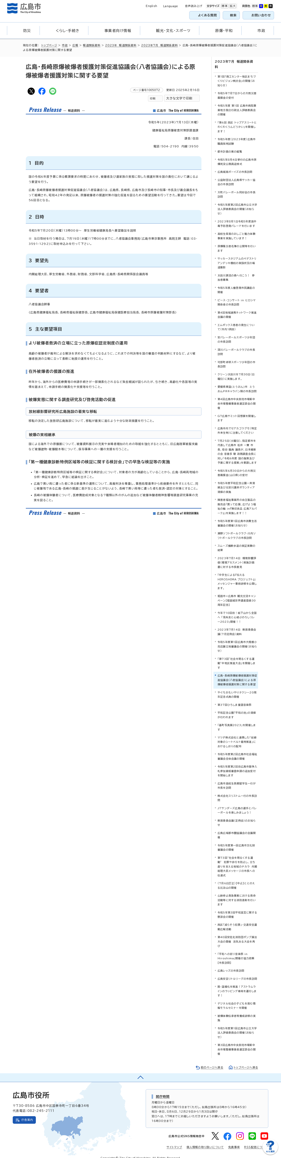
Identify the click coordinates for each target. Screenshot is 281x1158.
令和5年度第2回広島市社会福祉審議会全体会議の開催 (237, 750)
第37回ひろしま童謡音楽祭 (235, 699)
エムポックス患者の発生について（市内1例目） (236, 321)
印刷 (152, 98)
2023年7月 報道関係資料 (160, 45)
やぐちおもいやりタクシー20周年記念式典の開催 (237, 689)
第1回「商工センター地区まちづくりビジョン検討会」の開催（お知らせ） (237, 75)
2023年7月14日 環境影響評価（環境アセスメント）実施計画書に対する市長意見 (237, 557)
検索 (233, 15)
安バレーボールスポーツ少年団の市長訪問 (236, 333)
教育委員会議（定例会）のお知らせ (237, 817)
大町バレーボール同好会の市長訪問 (237, 189)
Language (170, 6)
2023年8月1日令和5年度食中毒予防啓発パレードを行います (237, 218)
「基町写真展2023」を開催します (237, 721)
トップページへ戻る (245, 1062)
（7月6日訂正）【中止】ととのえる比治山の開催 (236, 880)
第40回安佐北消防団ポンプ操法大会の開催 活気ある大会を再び (237, 936)
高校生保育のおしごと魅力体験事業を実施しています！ (236, 230)
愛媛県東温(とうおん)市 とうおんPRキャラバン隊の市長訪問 (237, 383)
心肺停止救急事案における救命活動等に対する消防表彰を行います (237, 894)
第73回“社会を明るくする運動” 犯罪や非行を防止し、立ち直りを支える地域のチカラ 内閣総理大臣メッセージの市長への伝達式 (237, 861)
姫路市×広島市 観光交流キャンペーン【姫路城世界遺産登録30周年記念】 (237, 595)
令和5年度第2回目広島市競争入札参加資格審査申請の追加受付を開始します (237, 765)
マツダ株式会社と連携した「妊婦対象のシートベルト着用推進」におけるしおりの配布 (237, 736)
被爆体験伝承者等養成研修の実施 (237, 1012)
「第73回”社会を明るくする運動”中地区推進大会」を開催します (237, 657)
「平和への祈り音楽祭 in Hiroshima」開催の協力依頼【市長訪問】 (236, 953)
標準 (224, 6)
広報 (76, 45)
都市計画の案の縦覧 (230, 146)
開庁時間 (163, 1091)
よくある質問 (207, 15)
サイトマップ (174, 1141)
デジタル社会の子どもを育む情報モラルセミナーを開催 (237, 1000)
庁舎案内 (27, 1114)
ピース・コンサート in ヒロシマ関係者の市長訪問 (237, 296)
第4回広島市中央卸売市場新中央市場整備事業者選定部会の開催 (237, 398)
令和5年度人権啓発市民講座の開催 (236, 284)
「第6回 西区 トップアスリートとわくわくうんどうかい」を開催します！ (237, 121)
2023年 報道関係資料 (121, 45)
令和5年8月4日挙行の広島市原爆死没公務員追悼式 (237, 156)
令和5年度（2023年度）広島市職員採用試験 (237, 135)
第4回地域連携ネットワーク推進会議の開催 (237, 309)
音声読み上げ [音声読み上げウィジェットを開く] (193, 6)
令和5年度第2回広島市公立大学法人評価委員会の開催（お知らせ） (237, 203)
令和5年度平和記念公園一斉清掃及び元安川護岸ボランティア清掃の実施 (236, 482)
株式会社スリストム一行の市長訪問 (237, 792)
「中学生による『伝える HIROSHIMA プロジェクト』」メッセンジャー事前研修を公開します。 (237, 576)
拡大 (232, 6)
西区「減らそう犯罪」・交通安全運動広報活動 (237, 921)
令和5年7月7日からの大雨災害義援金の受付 (237, 90)
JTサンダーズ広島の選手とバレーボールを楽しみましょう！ (237, 804)
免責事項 (234, 1141)
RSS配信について (256, 1141)
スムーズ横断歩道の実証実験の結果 (236, 542)
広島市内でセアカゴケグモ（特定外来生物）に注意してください (237, 424)
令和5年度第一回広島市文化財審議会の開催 (236, 841)
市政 (65, 45)
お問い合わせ (261, 15)
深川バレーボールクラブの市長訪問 (236, 346)
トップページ (49, 45)
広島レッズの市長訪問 (231, 965)
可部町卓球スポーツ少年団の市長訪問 (236, 358)
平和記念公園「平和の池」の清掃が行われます (237, 709)
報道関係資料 (92, 45)
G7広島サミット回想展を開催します (237, 412)
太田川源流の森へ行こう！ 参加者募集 (236, 272)
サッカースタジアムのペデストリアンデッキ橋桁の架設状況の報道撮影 (237, 257)
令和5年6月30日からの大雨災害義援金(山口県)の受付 (237, 467)
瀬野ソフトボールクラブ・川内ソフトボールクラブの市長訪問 (237, 530)
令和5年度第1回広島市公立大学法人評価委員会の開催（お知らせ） (237, 1027)
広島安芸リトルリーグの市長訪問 (237, 973)
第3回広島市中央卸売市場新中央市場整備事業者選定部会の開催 (237, 1044)
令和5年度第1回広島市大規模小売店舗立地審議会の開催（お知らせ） (237, 641)
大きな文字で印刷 (179, 98)
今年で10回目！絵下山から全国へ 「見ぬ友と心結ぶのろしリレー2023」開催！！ (237, 612)
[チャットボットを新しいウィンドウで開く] (270, 1153)
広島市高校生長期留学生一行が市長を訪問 (237, 780)
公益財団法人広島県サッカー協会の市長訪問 (236, 176)
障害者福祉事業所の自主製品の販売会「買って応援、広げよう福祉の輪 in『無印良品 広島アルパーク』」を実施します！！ (237, 501)
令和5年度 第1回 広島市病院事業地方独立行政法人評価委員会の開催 (237, 104)
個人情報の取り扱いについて (205, 1141)
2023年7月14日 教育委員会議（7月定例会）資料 (237, 626)
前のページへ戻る (211, 1062)
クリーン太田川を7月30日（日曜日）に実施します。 (236, 371)
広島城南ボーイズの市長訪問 (235, 166)
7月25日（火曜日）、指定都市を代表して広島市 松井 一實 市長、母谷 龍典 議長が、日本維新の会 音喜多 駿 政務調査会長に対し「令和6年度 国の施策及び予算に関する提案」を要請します (237, 446)
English (151, 6)
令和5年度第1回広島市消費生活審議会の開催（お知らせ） (237, 517)
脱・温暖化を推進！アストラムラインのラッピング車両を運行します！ (237, 985)
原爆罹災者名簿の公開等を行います (237, 242)
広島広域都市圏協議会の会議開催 (237, 829)
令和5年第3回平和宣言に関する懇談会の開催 (237, 909)
